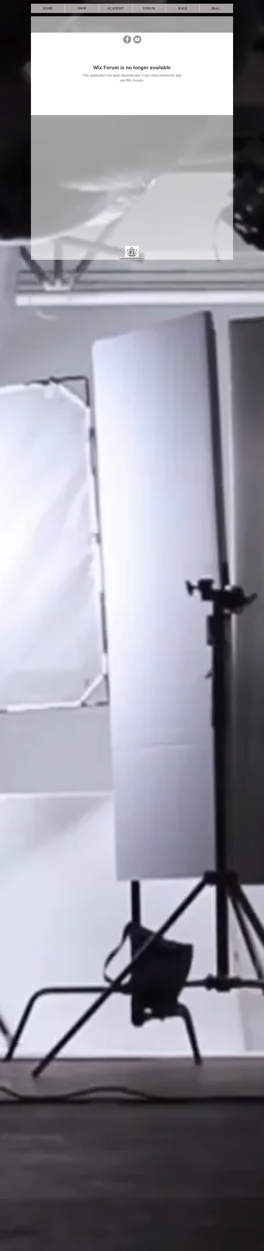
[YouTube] (137, 39)
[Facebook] (127, 39)
